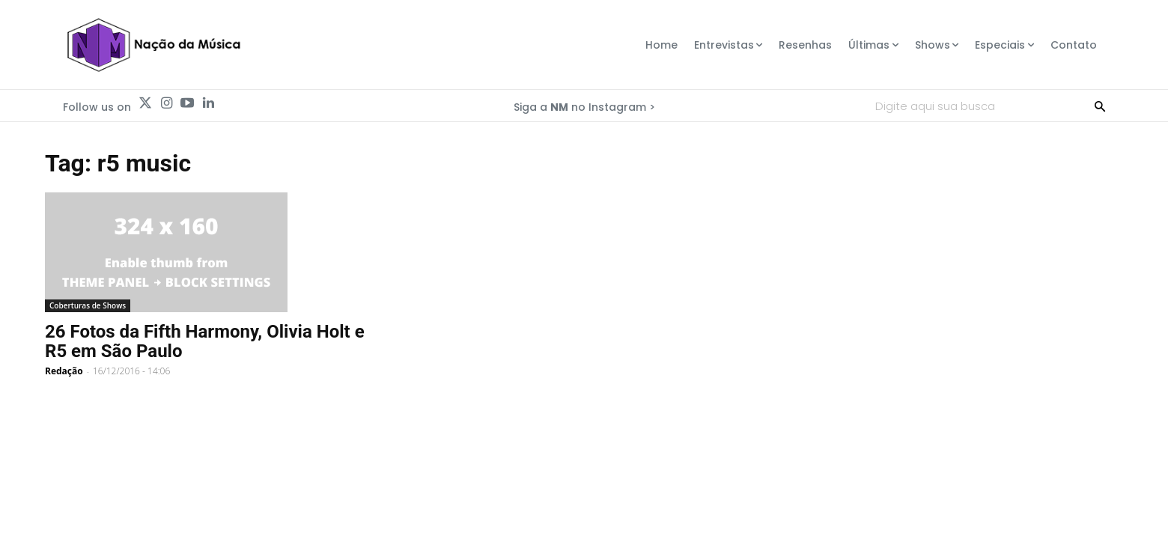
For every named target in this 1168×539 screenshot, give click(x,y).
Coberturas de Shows (87, 305)
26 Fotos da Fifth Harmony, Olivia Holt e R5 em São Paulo (205, 341)
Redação (64, 371)
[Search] (1100, 106)
